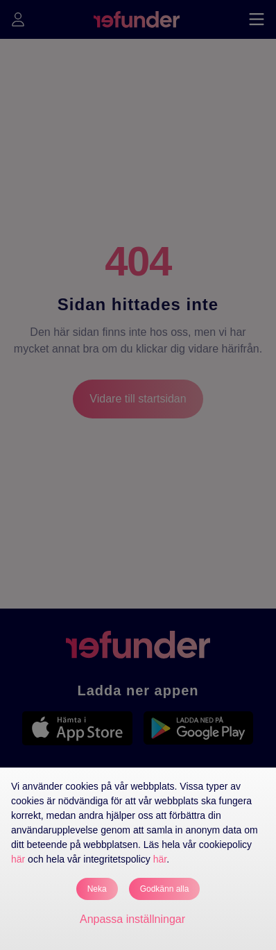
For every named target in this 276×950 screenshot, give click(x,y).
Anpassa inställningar (132, 919)
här (18, 859)
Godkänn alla (164, 889)
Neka (97, 889)
